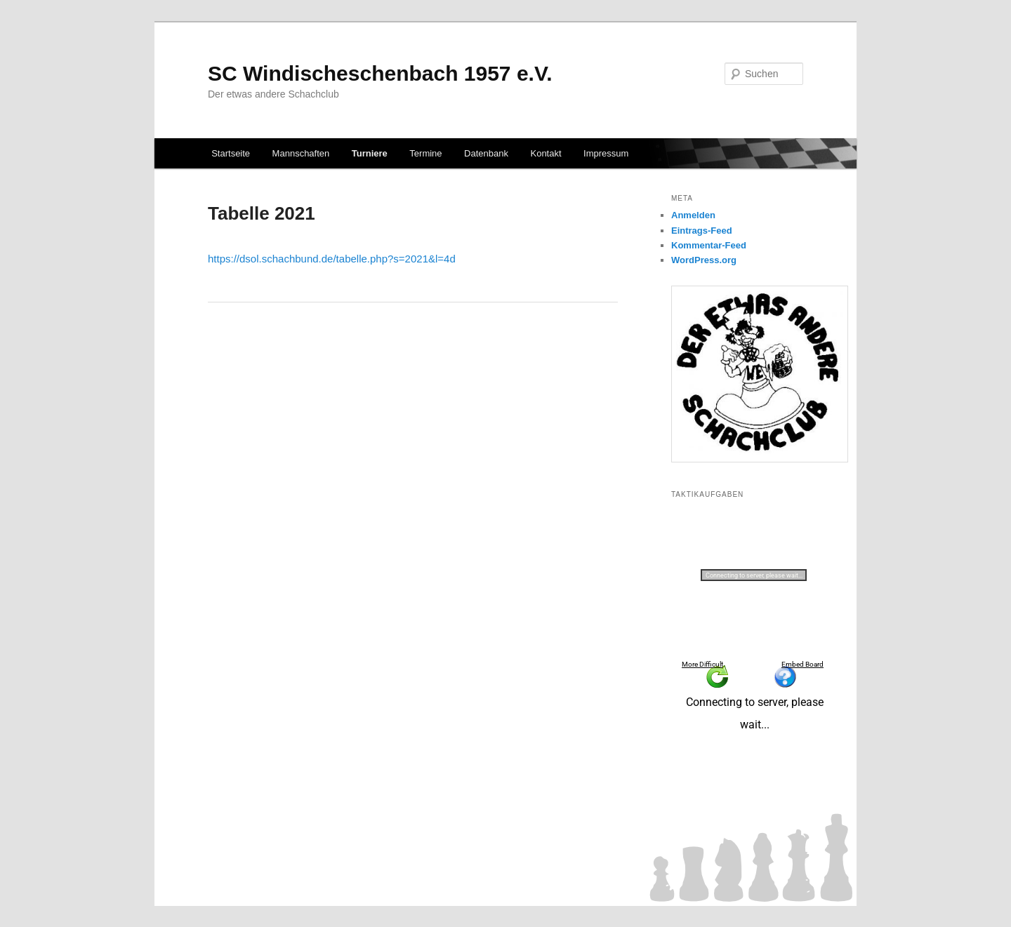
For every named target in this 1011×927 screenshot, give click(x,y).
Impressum (605, 153)
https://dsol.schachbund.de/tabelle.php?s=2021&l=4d (332, 259)
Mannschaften (301, 153)
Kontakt (545, 153)
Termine (425, 153)
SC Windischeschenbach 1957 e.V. (380, 73)
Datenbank (486, 153)
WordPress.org (703, 260)
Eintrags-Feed (701, 230)
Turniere (370, 153)
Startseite (230, 153)
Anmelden (693, 215)
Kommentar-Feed (708, 245)
